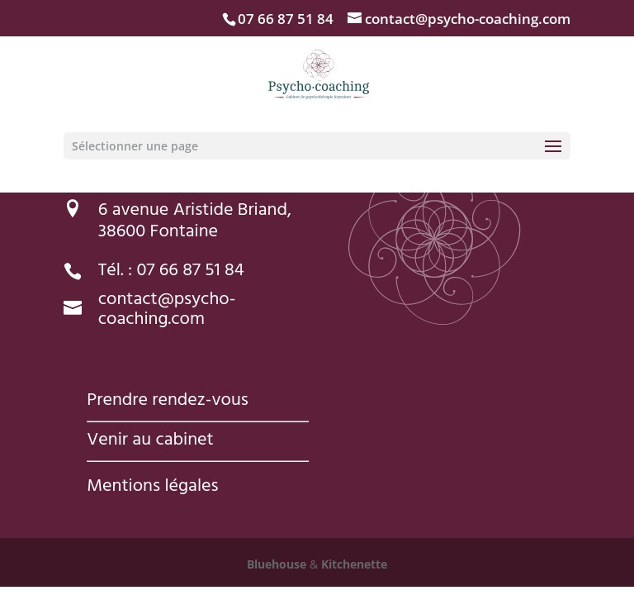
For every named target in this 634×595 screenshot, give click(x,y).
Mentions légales (152, 487)
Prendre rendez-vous (167, 401)
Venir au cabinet (150, 441)
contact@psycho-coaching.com (167, 310)
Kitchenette (352, 564)
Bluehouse (276, 564)
